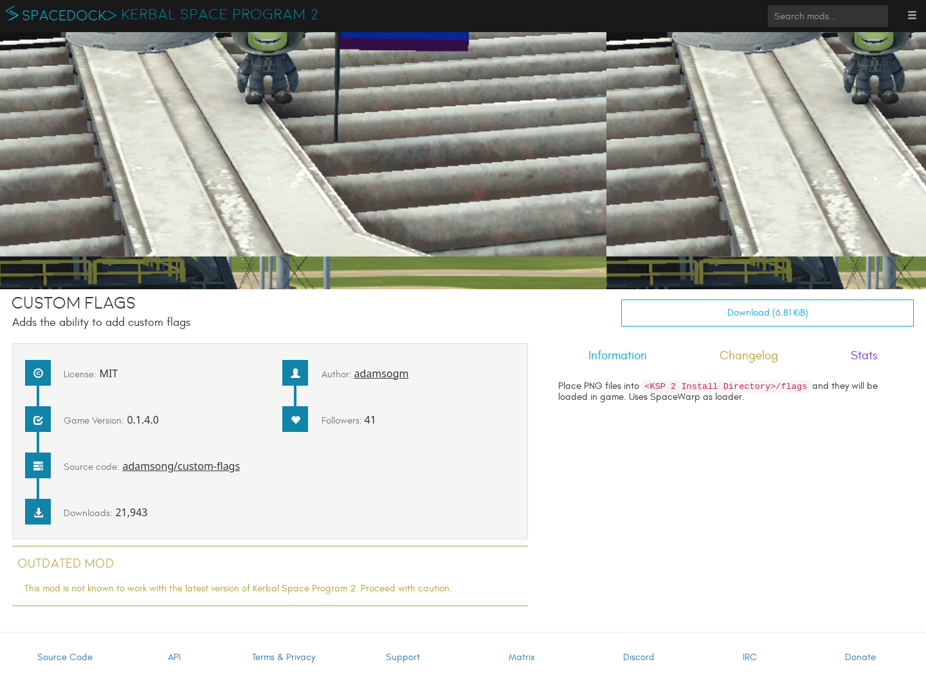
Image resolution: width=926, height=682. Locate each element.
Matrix (522, 657)
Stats (864, 355)
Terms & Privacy (283, 657)
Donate (860, 657)
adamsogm (381, 373)
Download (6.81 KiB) (767, 312)
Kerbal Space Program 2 (220, 14)
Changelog (749, 355)
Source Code (65, 657)
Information (617, 355)
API (174, 657)
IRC (750, 657)
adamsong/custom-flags (181, 466)
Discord (639, 657)
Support (403, 657)
